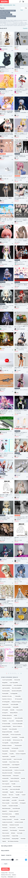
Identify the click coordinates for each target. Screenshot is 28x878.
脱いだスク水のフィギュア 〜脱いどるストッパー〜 (6, 69)
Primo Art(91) (5, 789)
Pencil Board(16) (13, 830)
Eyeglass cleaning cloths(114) (15, 781)
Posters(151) (4, 767)
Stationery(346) (5, 734)
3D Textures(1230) (18, 699)
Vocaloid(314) (14, 737)
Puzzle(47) (4, 805)
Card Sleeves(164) (6, 764)
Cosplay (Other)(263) (14, 742)
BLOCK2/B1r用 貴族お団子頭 (21, 621)
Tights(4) (4, 841)
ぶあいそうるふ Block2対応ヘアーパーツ (21, 113)
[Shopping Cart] (23, 1)
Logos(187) (13, 756)
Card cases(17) (12, 827)
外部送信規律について (12, 876)
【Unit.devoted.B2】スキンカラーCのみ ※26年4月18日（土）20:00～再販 (21, 156)
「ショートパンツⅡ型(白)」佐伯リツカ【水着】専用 (6, 601)
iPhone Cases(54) (5, 803)
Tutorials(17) (4, 827)
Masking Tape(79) (19, 792)
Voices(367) (16, 731)
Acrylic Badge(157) (16, 764)
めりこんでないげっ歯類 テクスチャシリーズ (21, 327)
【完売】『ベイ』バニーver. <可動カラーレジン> (21, 262)
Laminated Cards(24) (19, 822)
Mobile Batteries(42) (6, 808)
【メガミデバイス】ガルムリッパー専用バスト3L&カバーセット (21, 347)
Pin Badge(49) (23, 803)
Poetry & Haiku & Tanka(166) (14, 761)
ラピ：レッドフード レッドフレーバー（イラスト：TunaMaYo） (21, 240)
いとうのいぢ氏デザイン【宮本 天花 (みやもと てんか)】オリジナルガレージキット (21, 90)
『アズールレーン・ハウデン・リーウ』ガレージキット (6, 538)
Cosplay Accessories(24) (7, 822)
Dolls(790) (12, 709)
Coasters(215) (21, 751)
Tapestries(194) (5, 756)
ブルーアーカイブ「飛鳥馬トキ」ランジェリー (6, 199)
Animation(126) (5, 778)
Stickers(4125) (17, 679)
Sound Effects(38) (16, 808)
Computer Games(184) (6, 759)
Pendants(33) (5, 816)
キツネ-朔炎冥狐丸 (4, 475)
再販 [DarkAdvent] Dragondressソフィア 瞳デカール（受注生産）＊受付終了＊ (21, 284)
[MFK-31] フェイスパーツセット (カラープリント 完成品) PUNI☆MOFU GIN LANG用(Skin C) (21, 219)
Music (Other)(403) (13, 729)
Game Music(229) (5, 748)
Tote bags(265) (5, 742)
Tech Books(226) (14, 748)
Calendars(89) (5, 792)
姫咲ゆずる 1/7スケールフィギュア (6, 663)
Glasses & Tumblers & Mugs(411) (18, 726)
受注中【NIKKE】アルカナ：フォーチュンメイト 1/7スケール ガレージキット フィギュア (6, 327)
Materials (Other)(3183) (7, 685)
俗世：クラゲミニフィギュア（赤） (6, 368)
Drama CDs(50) (15, 803)
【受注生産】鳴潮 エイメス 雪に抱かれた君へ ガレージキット (6, 411)
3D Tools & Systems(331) (16, 734)
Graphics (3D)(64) (5, 800)
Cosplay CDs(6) (15, 835)
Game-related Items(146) (7, 770)
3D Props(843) (5, 709)
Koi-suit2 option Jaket (19, 68)
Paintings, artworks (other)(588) (7, 718)
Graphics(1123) (5, 704)
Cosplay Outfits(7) (6, 835)
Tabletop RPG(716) (13, 712)
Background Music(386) (7, 731)
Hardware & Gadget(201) (21, 753)
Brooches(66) (15, 797)
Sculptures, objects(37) (13, 811)
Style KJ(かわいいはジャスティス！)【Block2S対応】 (6, 156)
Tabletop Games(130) (6, 775)
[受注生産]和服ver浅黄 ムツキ (21, 198)
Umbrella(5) (23, 838)
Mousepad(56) (21, 800)
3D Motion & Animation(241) (7, 745)
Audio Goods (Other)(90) (15, 789)
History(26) (23, 819)
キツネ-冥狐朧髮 (18, 454)
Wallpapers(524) (19, 720)
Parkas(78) (4, 794)
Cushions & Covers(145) (19, 770)
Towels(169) (4, 761)
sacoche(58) (14, 800)
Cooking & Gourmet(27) (7, 819)
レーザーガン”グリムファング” (6, 558)
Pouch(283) (21, 737)
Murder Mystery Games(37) (7, 813)
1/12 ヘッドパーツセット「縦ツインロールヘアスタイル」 (6, 284)
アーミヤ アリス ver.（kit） (5, 347)
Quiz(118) (23, 778)
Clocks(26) (16, 819)
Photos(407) (4, 729)
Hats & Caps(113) (5, 783)
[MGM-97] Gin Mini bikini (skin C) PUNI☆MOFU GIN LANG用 (6, 134)
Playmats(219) (5, 751)
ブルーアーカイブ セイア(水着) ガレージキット (6, 91)
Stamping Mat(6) (15, 838)
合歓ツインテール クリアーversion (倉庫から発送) (6, 306)
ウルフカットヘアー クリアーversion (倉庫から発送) (6, 517)
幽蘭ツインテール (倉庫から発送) (6, 262)
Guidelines (14, 874)
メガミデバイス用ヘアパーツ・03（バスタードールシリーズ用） (21, 559)
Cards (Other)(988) (14, 704)
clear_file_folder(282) (6, 740)
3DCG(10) (13, 833)
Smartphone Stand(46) (13, 805)
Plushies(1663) (5, 693)
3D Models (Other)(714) (7, 715)
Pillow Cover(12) (5, 833)
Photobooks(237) (18, 745)
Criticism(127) (16, 775)
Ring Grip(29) (12, 816)
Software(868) (15, 707)
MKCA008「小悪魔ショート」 (6, 494)
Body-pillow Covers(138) (7, 772)
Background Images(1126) (17, 701)
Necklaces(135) (17, 772)
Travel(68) (17, 794)
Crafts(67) (24, 794)
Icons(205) (11, 753)
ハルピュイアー (18, 474)
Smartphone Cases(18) (14, 824)
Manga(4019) (4, 682)
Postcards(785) (19, 709)
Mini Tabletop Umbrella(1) (13, 841)
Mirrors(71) (11, 794)
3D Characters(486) (6, 723)
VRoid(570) (4, 720)
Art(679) (15, 715)
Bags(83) (12, 792)
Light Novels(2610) (6, 688)
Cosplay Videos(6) (6, 838)
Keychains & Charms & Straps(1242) (7, 699)
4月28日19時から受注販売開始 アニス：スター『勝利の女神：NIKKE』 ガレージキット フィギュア (6, 112)
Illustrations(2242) (6, 690)
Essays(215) (4, 753)
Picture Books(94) (16, 786)
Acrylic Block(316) (6, 737)
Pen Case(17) (20, 827)
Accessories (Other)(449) (17, 723)
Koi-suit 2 (16, 46)
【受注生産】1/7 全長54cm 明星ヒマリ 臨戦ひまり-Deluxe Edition (21, 643)
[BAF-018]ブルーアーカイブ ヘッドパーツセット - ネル (6, 240)
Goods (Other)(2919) (18, 685)
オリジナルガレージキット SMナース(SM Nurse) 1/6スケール (21, 517)
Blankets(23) (4, 824)
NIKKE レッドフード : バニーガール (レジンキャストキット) (21, 305)
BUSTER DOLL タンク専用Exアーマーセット (21, 411)
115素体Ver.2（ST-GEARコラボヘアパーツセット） (21, 433)
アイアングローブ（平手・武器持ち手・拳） (6, 643)
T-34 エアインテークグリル (6, 431)
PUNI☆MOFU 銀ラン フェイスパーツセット (6, 622)
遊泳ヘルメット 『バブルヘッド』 (6, 579)
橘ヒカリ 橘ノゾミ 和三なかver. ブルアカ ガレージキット (6, 219)
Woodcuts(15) (22, 830)
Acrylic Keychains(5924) (7, 679)
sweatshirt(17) (5, 830)
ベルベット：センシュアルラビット (21, 390)
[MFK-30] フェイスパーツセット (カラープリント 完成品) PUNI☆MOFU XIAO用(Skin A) (21, 665)
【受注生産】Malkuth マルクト (21, 599)
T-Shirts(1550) (18, 696)
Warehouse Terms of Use (6, 874)
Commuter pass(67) (6, 797)
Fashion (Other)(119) (15, 778)
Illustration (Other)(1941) (17, 690)
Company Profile (4, 872)
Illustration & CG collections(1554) (7, 696)
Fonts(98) (13, 783)
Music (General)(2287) (16, 688)
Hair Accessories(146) (14, 767)
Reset (22, 10)
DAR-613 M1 (2, 388)
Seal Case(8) (19, 833)
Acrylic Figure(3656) (14, 682)
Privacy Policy (3, 876)
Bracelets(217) (13, 751)
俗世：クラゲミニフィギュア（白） (6, 176)
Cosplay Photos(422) (6, 726)
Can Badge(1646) (13, 693)
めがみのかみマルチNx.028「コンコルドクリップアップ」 (21, 178)
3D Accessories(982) (6, 707)
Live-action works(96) (6, 786)
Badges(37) (4, 811)
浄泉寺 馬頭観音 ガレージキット (6, 47)
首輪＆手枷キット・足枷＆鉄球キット (21, 368)
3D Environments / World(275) (18, 740)
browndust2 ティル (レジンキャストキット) (21, 495)
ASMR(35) (17, 813)
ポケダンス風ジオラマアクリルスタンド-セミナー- (6, 454)
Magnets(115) (5, 781)
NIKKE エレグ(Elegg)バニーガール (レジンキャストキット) (21, 134)
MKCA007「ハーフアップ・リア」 (21, 538)
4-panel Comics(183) (18, 759)
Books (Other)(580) (19, 718)
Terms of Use (11, 872)
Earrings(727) (5, 712)
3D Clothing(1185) (6, 701)
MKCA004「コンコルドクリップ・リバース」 (21, 579)
